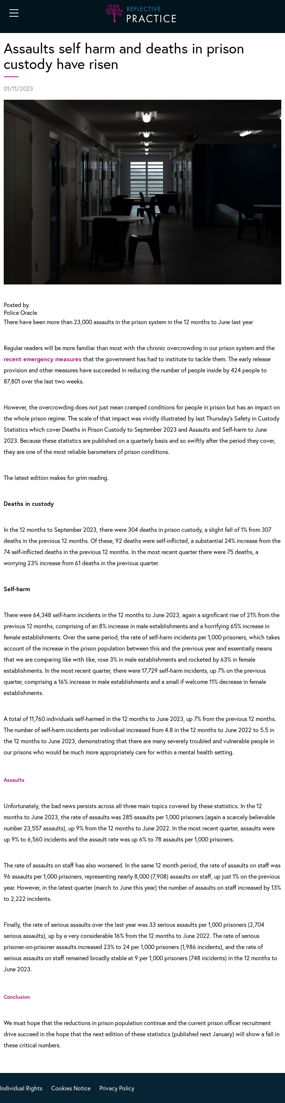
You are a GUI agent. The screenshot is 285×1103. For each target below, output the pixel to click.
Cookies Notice (71, 1088)
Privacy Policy (116, 1088)
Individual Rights (21, 1088)
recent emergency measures (43, 359)
